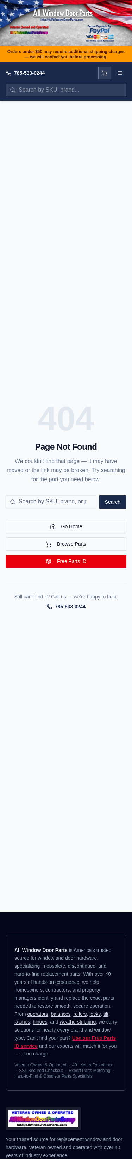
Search (112, 502)
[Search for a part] (51, 501)
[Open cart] (104, 73)
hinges (40, 1022)
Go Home (66, 526)
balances (61, 1014)
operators (37, 1014)
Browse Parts (66, 544)
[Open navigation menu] (120, 73)
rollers (80, 1014)
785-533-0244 (29, 73)
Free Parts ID (66, 561)
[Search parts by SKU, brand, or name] (66, 90)
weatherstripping (77, 1022)
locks (95, 1014)
